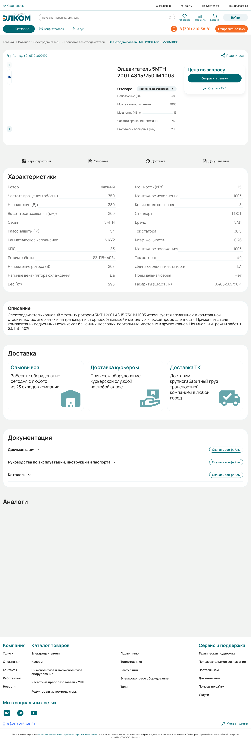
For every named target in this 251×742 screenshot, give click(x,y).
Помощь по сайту (211, 686)
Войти (235, 17)
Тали (124, 686)
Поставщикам (209, 670)
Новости (9, 686)
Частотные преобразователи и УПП (57, 682)
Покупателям (210, 5)
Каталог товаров (50, 645)
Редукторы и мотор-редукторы (54, 691)
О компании (163, 5)
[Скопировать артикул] (27, 55)
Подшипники (130, 653)
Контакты (186, 5)
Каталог (24, 42)
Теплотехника (131, 661)
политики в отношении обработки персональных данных (68, 734)
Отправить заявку (231, 29)
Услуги (8, 653)
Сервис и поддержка (222, 645)
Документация (210, 678)
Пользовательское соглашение (222, 661)
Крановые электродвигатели (84, 42)
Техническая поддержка (217, 653)
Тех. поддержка (238, 5)
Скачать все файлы (226, 450)
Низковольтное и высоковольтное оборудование (57, 672)
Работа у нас (12, 678)
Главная (8, 42)
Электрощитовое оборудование (145, 678)
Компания (14, 645)
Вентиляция (130, 670)
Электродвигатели (46, 42)
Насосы (36, 661)
